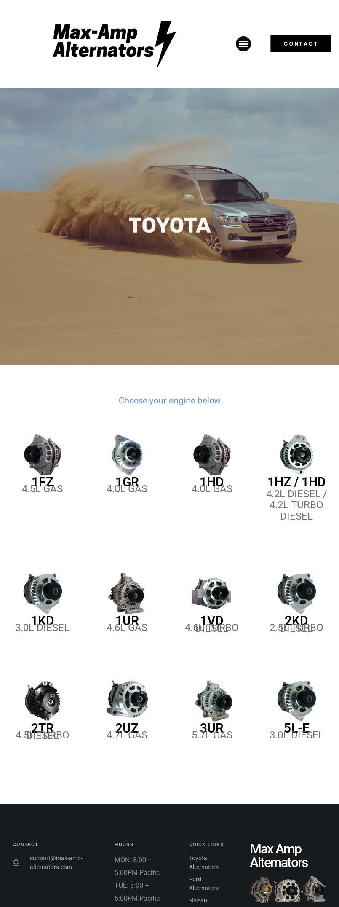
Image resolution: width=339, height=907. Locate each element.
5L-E (297, 728)
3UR (212, 728)
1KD (42, 620)
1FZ (42, 482)
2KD (296, 620)
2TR (42, 728)
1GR (127, 482)
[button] (243, 43)
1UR (127, 620)
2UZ (127, 728)
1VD (212, 620)
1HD (212, 482)
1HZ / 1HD (296, 482)
